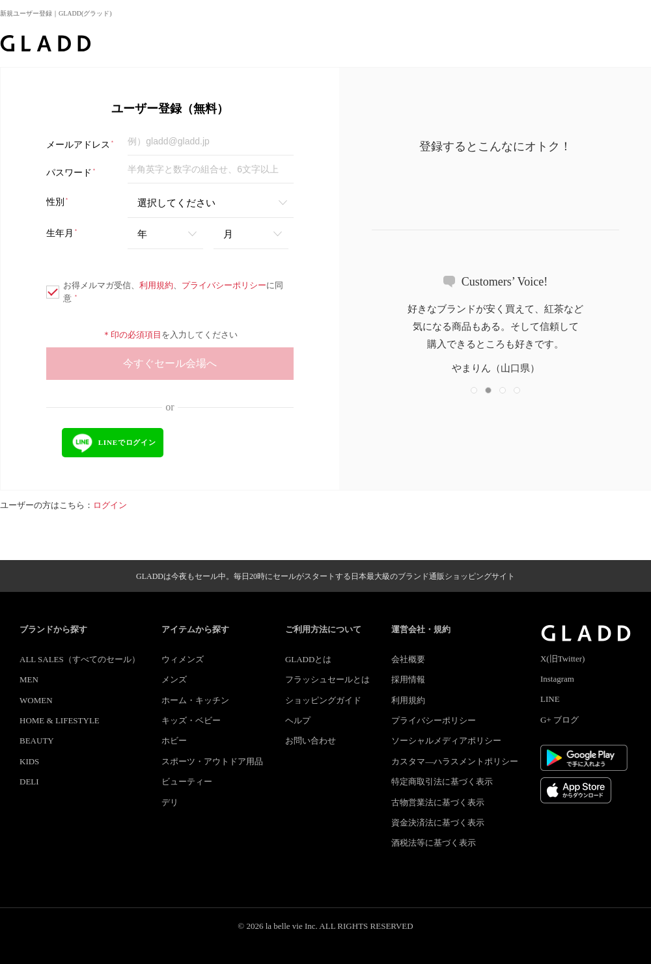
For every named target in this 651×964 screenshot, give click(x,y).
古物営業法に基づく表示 (437, 802)
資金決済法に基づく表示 (437, 822)
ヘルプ (298, 720)
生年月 (62, 233)
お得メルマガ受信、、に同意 (164, 291)
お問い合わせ (310, 740)
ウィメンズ (182, 659)
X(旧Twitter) (562, 658)
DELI (29, 781)
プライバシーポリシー (224, 285)
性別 (57, 202)
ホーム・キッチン (195, 700)
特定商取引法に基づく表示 (442, 781)
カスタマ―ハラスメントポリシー (454, 761)
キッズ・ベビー (191, 720)
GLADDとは (308, 659)
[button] (474, 390)
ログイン (110, 505)
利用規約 (156, 285)
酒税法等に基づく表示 (433, 843)
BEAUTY (37, 740)
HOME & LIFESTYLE (60, 720)
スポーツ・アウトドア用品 (212, 761)
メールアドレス (80, 145)
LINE (550, 699)
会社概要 (408, 659)
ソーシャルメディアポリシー (446, 740)
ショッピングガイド (323, 700)
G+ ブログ (559, 720)
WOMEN (36, 700)
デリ (169, 802)
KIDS (29, 761)
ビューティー (186, 781)
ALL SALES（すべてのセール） (80, 659)
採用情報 (408, 679)
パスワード (71, 173)
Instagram (557, 679)
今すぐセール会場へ (170, 363)
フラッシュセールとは (327, 679)
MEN (29, 679)
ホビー (174, 740)
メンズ (174, 679)
